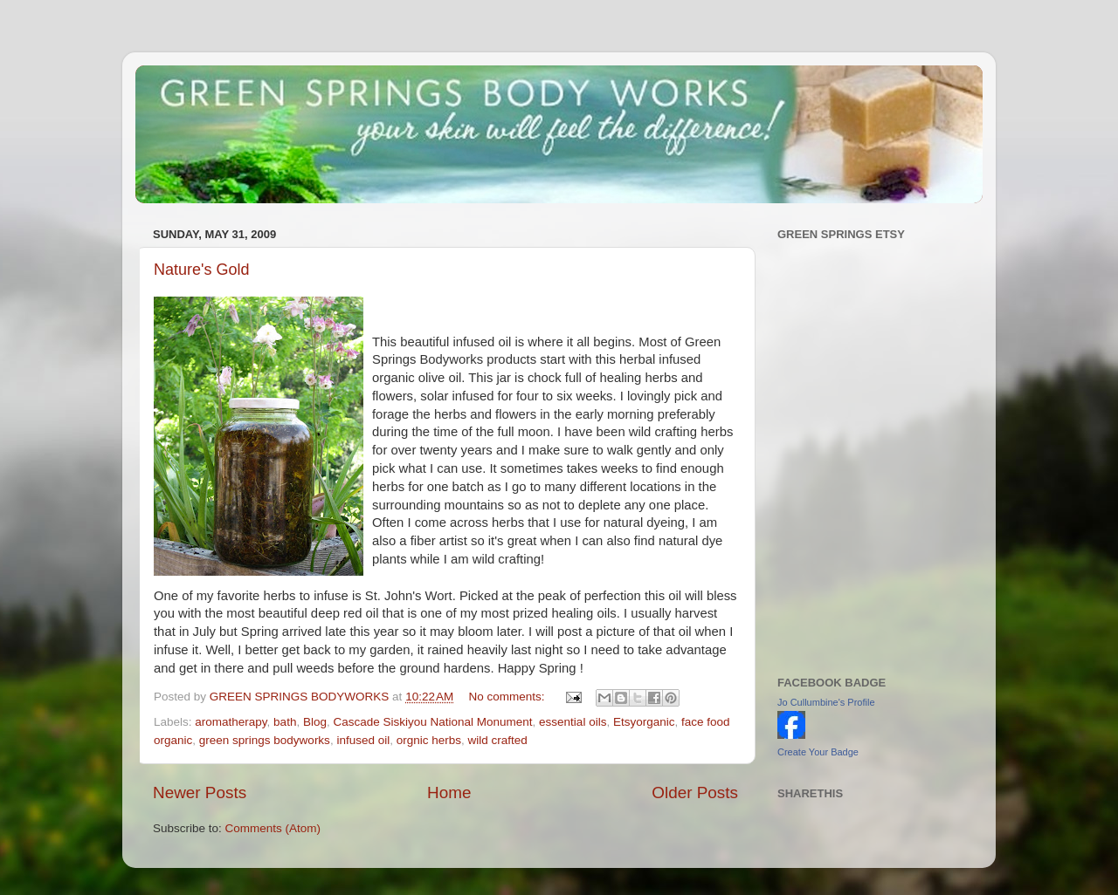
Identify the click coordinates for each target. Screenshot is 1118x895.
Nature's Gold (202, 269)
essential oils (572, 721)
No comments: (509, 696)
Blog (315, 721)
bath (284, 721)
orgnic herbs (429, 740)
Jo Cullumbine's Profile (826, 702)
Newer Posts (199, 792)
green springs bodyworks (264, 740)
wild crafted (498, 740)
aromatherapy (230, 721)
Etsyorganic (644, 721)
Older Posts (695, 792)
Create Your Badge (818, 752)
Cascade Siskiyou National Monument (432, 721)
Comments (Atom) (273, 828)
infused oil (363, 740)
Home (449, 792)
